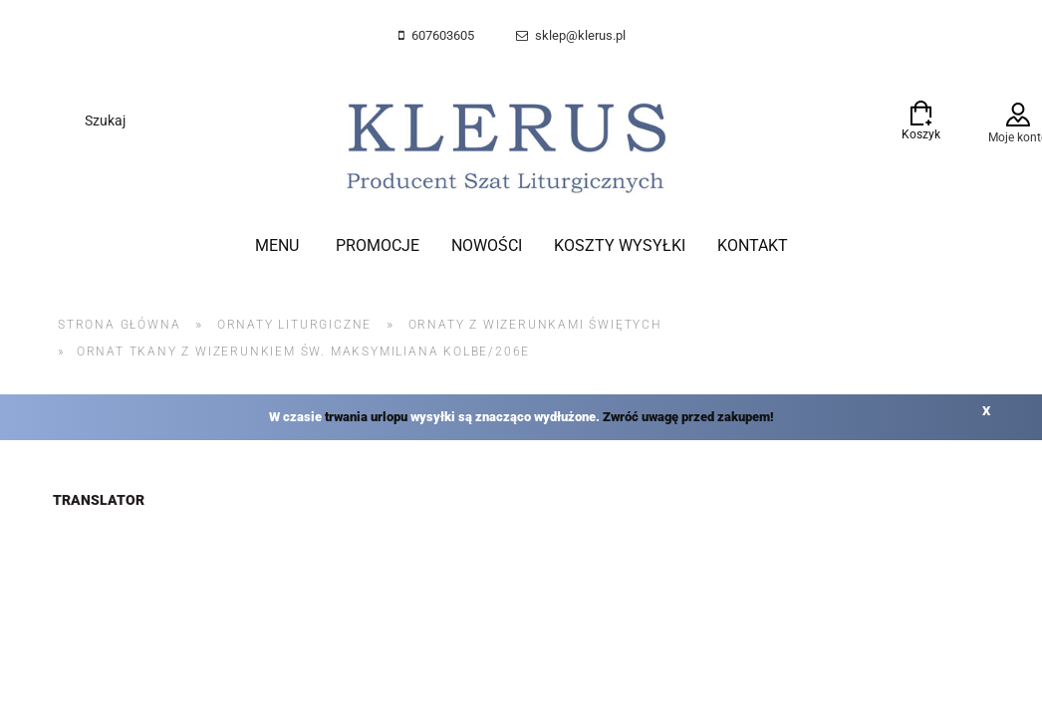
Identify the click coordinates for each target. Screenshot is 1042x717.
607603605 (442, 35)
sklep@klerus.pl (580, 35)
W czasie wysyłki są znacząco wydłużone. (521, 416)
